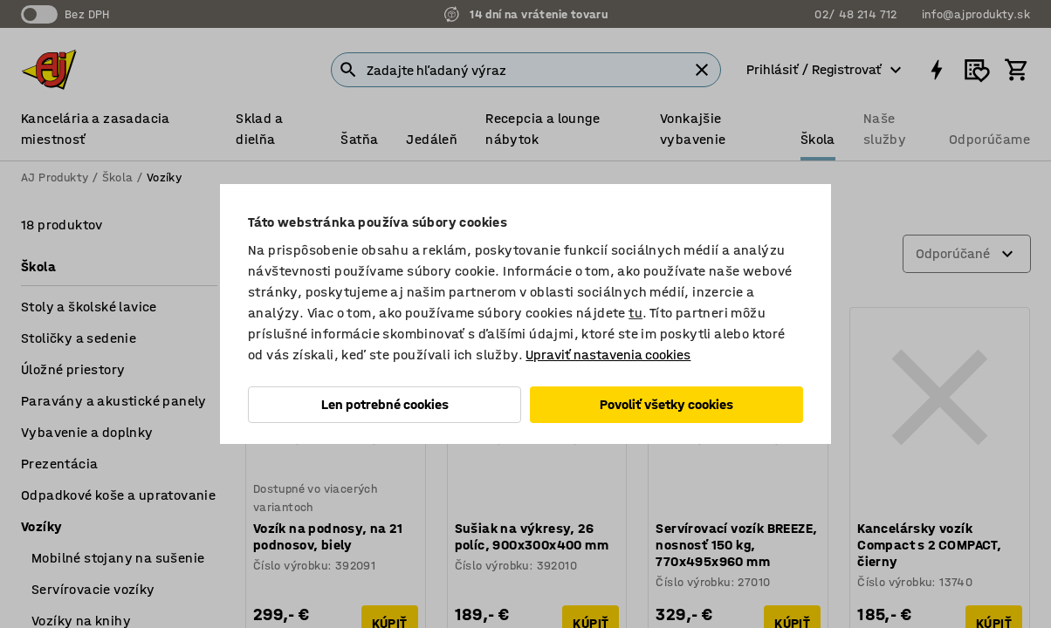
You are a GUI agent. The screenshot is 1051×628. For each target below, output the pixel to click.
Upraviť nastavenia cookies (608, 354)
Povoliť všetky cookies (666, 404)
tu (635, 312)
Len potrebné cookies (385, 404)
